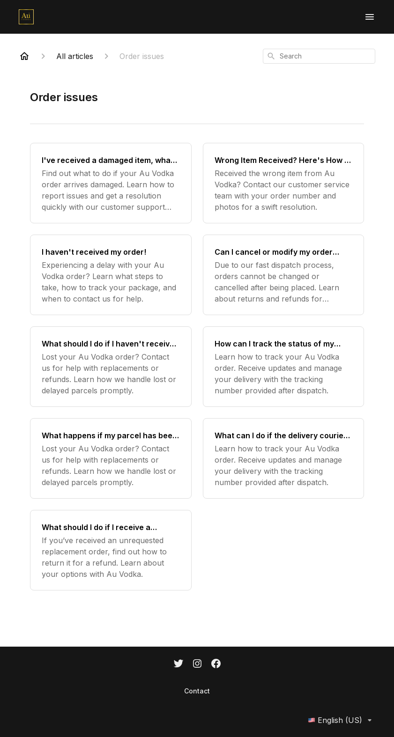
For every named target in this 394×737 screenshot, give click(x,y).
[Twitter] (178, 664)
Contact (197, 691)
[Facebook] (216, 664)
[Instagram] (197, 664)
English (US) (341, 720)
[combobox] (319, 56)
